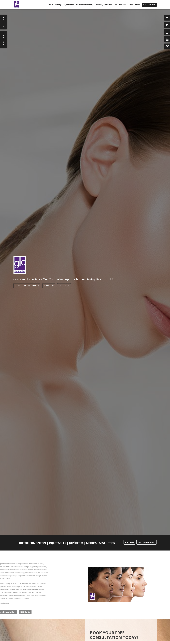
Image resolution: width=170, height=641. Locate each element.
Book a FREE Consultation (27, 285)
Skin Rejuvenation (104, 4)
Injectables (69, 4)
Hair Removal (120, 4)
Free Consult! (149, 5)
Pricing (58, 4)
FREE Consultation (146, 542)
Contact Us (64, 285)
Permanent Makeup (85, 4)
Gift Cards (49, 285)
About (50, 4)
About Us (129, 542)
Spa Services (134, 4)
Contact (3, 39)
